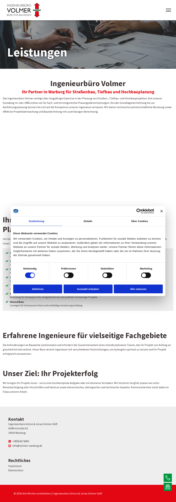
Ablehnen (37, 289)
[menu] (168, 10)
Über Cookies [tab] (139, 220)
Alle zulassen (138, 289)
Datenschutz (15, 470)
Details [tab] (88, 220)
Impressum (15, 466)
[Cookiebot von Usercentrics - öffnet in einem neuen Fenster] (139, 211)
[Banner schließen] (161, 211)
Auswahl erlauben (88, 289)
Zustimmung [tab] (36, 220)
